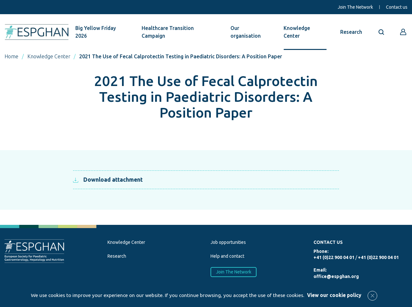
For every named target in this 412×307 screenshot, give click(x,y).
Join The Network (355, 7)
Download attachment (108, 180)
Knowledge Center (297, 32)
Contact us (396, 7)
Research (351, 32)
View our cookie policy (334, 295)
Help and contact (227, 256)
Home (11, 56)
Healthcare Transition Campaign (168, 32)
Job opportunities (228, 242)
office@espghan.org (336, 276)
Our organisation (245, 32)
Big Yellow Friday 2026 (95, 32)
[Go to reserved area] (403, 32)
